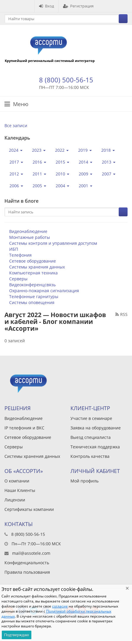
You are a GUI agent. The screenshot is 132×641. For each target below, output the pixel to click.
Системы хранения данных (37, 267)
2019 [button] (85, 150)
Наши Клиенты (19, 490)
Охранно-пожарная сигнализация (44, 290)
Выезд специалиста (90, 437)
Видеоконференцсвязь (32, 284)
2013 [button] (108, 162)
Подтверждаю (16, 635)
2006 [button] (16, 185)
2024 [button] (15, 150)
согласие (60, 606)
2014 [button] (85, 162)
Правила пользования (27, 572)
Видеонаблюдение (28, 231)
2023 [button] (39, 150)
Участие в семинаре (91, 418)
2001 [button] (85, 185)
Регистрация (78, 6)
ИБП (13, 249)
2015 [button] (62, 162)
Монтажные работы (29, 237)
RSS (121, 314)
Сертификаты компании (29, 509)
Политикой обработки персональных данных (56, 614)
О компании (16, 481)
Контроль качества (90, 456)
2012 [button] (16, 174)
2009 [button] (85, 174)
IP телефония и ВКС (24, 428)
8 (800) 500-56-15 (66, 79)
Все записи (15, 125)
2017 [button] (16, 162)
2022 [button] (62, 150)
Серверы (18, 279)
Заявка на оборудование (95, 428)
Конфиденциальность (26, 562)
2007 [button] (108, 174)
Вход (46, 6)
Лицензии (14, 500)
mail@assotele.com (31, 553)
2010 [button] (62, 174)
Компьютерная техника (33, 273)
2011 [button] (39, 174)
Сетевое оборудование (32, 261)
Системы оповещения (31, 302)
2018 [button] (108, 150)
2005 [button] (39, 185)
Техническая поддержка (95, 447)
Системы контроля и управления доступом (53, 243)
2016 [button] (39, 162)
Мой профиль (84, 481)
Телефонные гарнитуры (33, 296)
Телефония (20, 255)
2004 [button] (62, 185)
